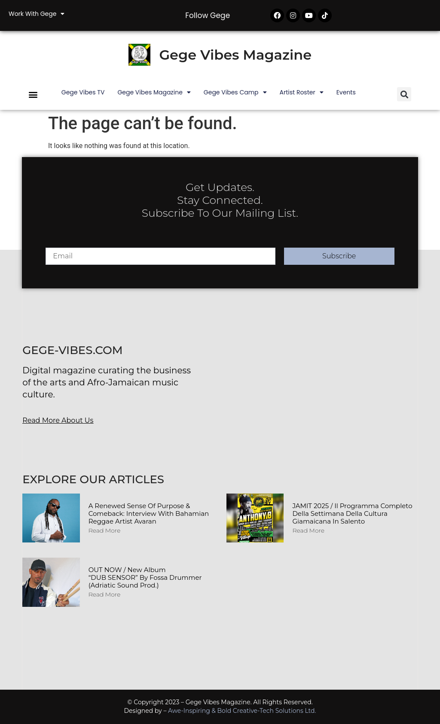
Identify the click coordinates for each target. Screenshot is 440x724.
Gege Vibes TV (83, 92)
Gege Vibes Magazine (235, 54)
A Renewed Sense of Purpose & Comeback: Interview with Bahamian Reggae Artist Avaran (149, 513)
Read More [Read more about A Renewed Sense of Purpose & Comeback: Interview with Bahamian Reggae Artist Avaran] (105, 530)
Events (346, 92)
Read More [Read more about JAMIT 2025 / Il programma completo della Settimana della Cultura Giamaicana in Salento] (308, 530)
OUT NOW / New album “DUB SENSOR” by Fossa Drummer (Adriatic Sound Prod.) (145, 577)
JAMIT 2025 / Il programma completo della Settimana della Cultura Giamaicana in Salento (352, 513)
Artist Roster (302, 92)
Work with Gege (36, 14)
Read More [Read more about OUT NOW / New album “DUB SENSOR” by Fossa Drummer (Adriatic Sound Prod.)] (105, 594)
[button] (33, 94)
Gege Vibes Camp (235, 92)
